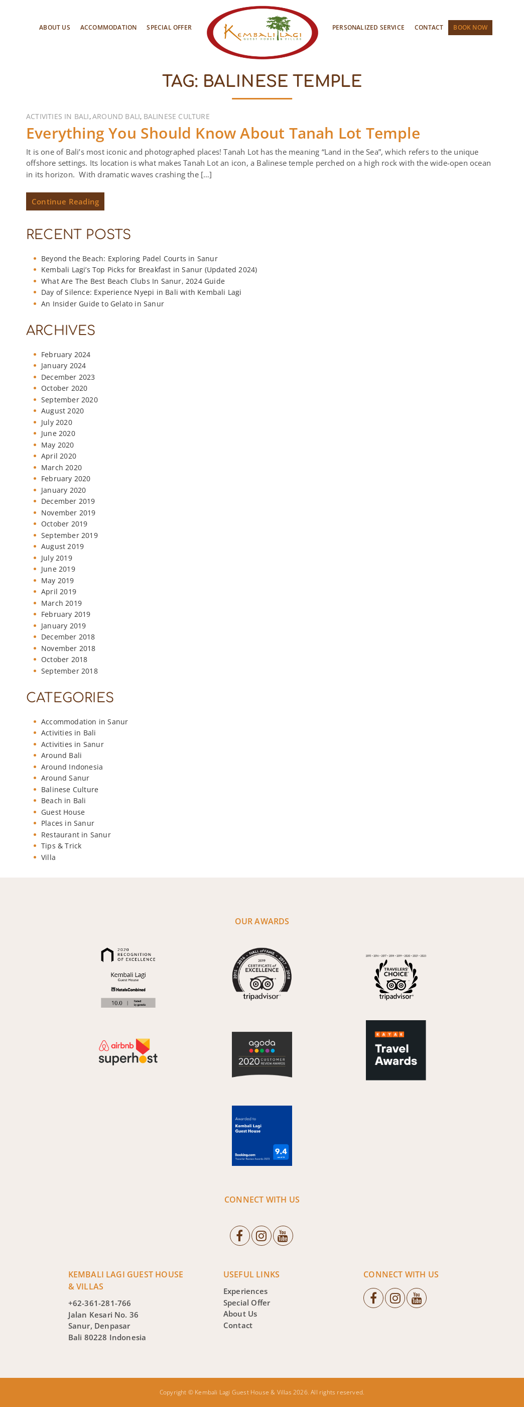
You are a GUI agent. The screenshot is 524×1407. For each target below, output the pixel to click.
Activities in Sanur (72, 744)
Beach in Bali (63, 800)
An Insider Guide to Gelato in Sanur (102, 303)
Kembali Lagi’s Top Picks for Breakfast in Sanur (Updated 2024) (149, 269)
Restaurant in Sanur (76, 834)
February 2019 (66, 614)
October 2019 (64, 523)
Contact (429, 27)
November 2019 (68, 512)
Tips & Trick (61, 845)
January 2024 (63, 365)
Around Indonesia (72, 767)
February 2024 (66, 354)
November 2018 (68, 648)
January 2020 (63, 490)
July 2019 (56, 558)
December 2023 (68, 377)
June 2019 (58, 569)
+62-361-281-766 (100, 1303)
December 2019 (68, 501)
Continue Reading (65, 201)
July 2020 (56, 422)
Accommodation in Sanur (84, 721)
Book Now (470, 27)
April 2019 (58, 591)
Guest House (63, 812)
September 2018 (69, 671)
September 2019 (69, 535)
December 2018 (68, 636)
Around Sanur (65, 778)
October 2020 (64, 388)
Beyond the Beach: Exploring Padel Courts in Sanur (129, 258)
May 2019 (57, 580)
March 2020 (61, 467)
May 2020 (57, 445)
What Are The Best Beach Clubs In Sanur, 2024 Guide (133, 281)
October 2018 (64, 659)
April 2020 (58, 456)
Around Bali (116, 116)
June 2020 (58, 433)
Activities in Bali (57, 116)
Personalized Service (368, 27)
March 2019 (61, 603)
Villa (48, 857)
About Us (54, 27)
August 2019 (62, 546)
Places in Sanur (67, 823)
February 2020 (66, 478)
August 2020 (62, 410)
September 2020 (69, 399)
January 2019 (63, 625)
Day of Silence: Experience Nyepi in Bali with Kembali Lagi (141, 292)
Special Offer (169, 27)
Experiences (245, 1291)
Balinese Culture (177, 116)
